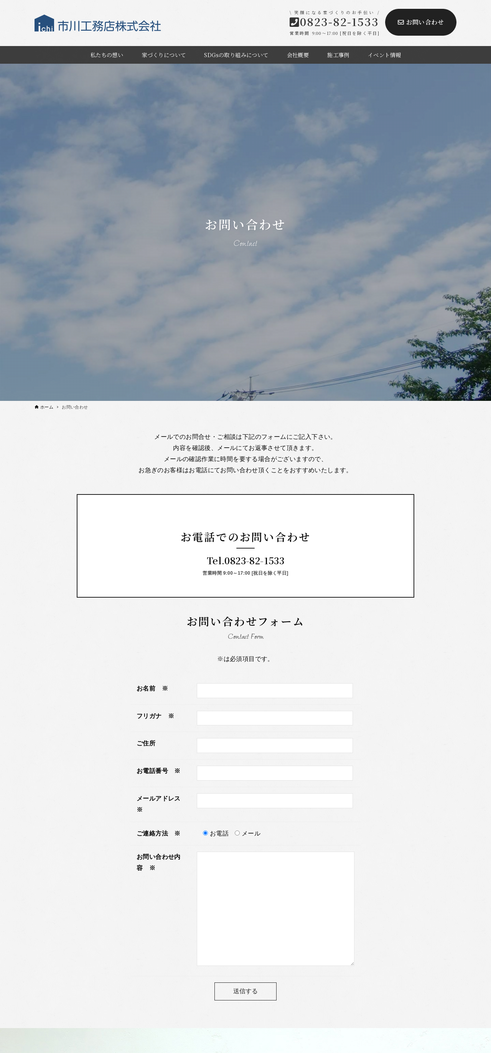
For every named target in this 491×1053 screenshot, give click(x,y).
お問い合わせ (421, 22)
